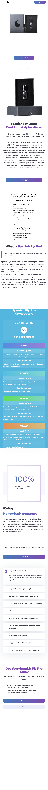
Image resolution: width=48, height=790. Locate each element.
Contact (24, 769)
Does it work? (24, 756)
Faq (24, 773)
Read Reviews (24, 707)
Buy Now (40, 2)
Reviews (24, 760)
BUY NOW (24, 58)
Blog (24, 764)
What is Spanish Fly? (24, 752)
